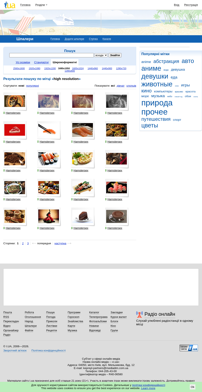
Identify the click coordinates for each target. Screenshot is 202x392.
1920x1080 (34, 68)
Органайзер (10, 330)
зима (177, 86)
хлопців (131, 85)
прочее (154, 111)
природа (157, 102)
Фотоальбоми (98, 321)
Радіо (6, 334)
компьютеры (163, 91)
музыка (158, 96)
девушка (178, 69)
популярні (32, 85)
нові (21, 85)
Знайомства (75, 321)
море (145, 96)
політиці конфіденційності (148, 385)
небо (169, 96)
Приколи (51, 321)
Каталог (94, 312)
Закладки (117, 312)
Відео (7, 325)
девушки (154, 76)
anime (146, 62)
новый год (178, 97)
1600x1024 (78, 68)
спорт (177, 119)
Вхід (176, 4)
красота (190, 91)
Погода (50, 316)
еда (174, 77)
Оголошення (33, 316)
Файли (29, 330)
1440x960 (93, 68)
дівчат (121, 85)
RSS (6, 316)
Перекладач (11, 321)
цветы (149, 125)
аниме (151, 68)
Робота (29, 312)
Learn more (148, 388)
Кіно (113, 325)
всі (113, 85)
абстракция (166, 61)
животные (156, 84)
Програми (74, 312)
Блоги (114, 321)
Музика (72, 330)
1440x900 (107, 68)
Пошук (50, 312)
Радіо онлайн (159, 314)
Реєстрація (191, 4)
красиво (179, 91)
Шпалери (31, 325)
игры (185, 85)
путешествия (156, 119)
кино (146, 90)
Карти (71, 325)
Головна (25, 4)
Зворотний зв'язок (14, 350)
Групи (114, 330)
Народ (29, 321)
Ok (192, 386)
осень (196, 97)
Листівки (51, 325)
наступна (60, 243)
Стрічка (93, 39)
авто (188, 61)
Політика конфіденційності (48, 350)
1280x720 (121, 68)
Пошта (7, 312)
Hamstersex (11, 112)
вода (166, 70)
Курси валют (119, 316)
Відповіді (95, 330)
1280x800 (70, 71)
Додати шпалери (74, 39)
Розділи (40, 4)
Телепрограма (98, 316)
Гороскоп (73, 316)
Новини (94, 325)
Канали (107, 39)
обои (188, 96)
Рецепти (51, 330)
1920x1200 (50, 68)
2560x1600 (19, 68)
